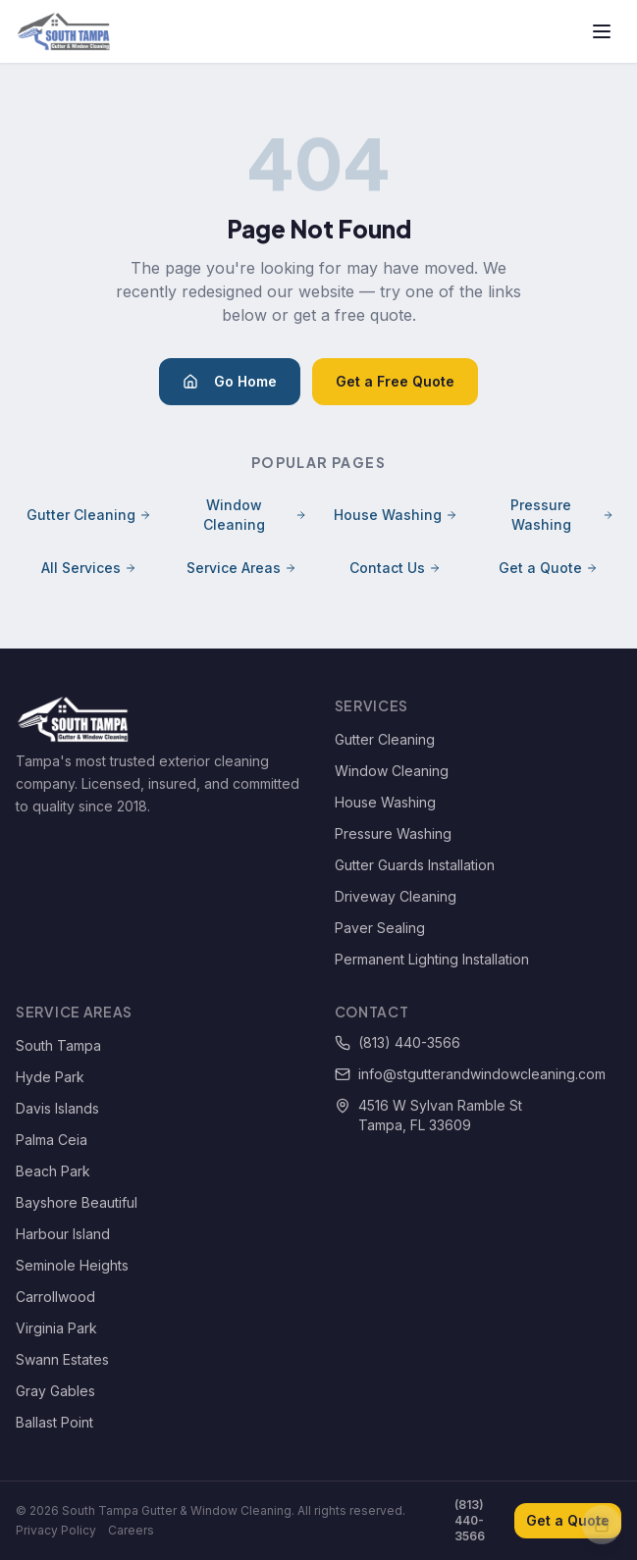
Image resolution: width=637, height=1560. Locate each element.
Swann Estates (62, 1359)
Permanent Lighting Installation (432, 959)
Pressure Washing (561, 514)
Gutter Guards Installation (415, 865)
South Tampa (58, 1045)
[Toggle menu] (601, 31)
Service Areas (241, 567)
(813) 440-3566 (397, 1042)
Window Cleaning (254, 514)
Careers (131, 1530)
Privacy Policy (56, 1530)
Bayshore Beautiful (76, 1202)
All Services (88, 567)
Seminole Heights (72, 1265)
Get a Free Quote (395, 381)
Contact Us (395, 567)
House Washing (395, 514)
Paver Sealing (380, 927)
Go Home (230, 381)
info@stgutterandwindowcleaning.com (470, 1074)
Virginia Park (56, 1328)
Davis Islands (57, 1108)
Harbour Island (63, 1233)
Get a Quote (548, 567)
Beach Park (53, 1171)
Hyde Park (50, 1076)
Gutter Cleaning (89, 514)
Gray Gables (55, 1390)
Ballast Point (54, 1422)
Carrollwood (55, 1296)
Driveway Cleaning (395, 896)
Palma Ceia (51, 1139)
